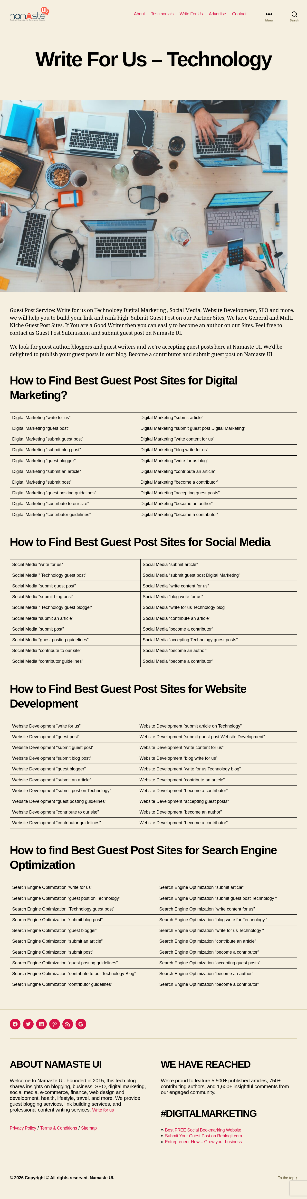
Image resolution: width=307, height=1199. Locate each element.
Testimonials (162, 17)
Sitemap (101, 1135)
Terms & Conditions (66, 1135)
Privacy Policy (25, 1135)
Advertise (217, 17)
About (139, 17)
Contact (239, 17)
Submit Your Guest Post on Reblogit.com (210, 1143)
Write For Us (191, 17)
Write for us (104, 1117)
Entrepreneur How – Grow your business (210, 1148)
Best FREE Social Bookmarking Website (209, 1137)
